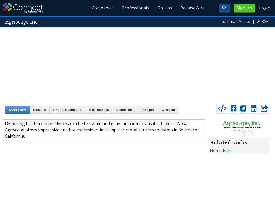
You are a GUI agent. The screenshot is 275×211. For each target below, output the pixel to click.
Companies (103, 8)
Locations (125, 110)
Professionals (135, 8)
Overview (17, 110)
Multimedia (99, 110)
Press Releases (67, 110)
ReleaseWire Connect (23, 8)
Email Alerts (238, 21)
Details (39, 110)
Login (264, 8)
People (148, 110)
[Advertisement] (137, 64)
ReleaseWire (192, 8)
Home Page (221, 150)
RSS (265, 21)
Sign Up (244, 8)
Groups (164, 8)
